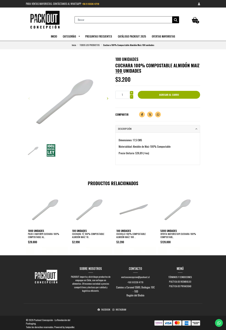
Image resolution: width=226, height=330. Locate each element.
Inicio (54, 36)
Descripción (125, 128)
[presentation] (29, 97)
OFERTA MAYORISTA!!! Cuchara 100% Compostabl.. (179, 234)
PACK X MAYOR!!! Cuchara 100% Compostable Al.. (44, 234)
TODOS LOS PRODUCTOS (90, 44)
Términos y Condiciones (180, 275)
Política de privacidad (180, 285)
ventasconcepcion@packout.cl (135, 275)
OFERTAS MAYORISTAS (163, 36)
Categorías (69, 36)
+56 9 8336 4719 (91, 4)
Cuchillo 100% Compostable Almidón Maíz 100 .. (131, 234)
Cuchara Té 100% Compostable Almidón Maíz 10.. (88, 234)
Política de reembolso (180, 280)
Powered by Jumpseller (64, 325)
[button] (199, 4)
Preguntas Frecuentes (98, 36)
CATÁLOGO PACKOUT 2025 (132, 36)
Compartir (122, 114)
